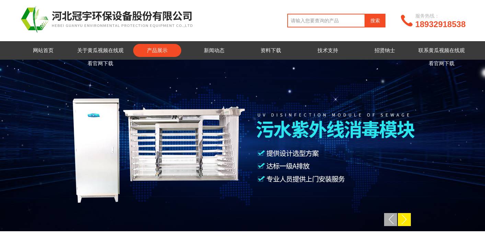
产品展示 (157, 50)
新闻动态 (214, 50)
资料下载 (271, 50)
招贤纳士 (384, 50)
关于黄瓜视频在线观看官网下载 (100, 56)
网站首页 (43, 50)
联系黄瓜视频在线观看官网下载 (441, 56)
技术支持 (327, 50)
